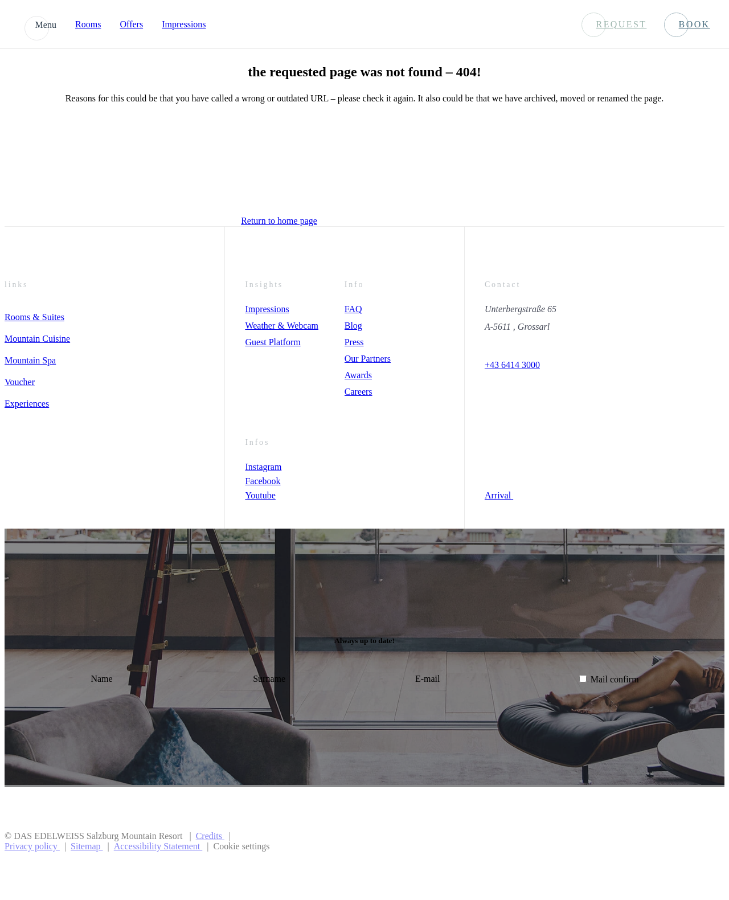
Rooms (88, 24)
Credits (210, 836)
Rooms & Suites (34, 317)
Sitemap (87, 846)
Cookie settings (241, 846)
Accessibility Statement (158, 846)
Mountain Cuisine (37, 338)
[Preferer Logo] (682, 841)
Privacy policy (32, 846)
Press (354, 342)
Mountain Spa (30, 360)
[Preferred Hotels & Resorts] (574, 841)
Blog (353, 325)
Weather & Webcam (281, 325)
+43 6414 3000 (512, 365)
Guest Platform (272, 342)
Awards (358, 375)
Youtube (260, 495)
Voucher (20, 382)
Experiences (27, 403)
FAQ (353, 309)
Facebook (262, 481)
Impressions (184, 24)
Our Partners (368, 358)
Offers (132, 24)
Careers (358, 391)
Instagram (263, 467)
